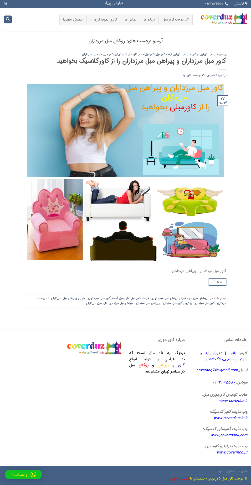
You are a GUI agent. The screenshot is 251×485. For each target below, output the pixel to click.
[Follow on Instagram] (6, 3)
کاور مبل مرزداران (96, 303)
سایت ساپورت (179, 478)
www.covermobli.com (228, 435)
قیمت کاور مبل (164, 54)
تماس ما (130, 19)
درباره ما (149, 19)
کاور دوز (187, 75)
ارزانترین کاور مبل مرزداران (210, 303)
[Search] (8, 19)
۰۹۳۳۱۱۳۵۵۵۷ (224, 382)
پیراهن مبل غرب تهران (213, 54)
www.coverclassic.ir (230, 418)
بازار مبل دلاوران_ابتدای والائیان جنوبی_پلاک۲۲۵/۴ (223, 356)
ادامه (217, 282)
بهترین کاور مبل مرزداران (176, 303)
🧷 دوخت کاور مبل (176, 19)
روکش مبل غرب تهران (187, 54)
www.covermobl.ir (232, 452)
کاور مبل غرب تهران (126, 54)
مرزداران (87, 54)
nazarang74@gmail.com (217, 370)
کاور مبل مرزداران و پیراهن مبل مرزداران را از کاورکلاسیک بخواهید (141, 61)
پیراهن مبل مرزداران (147, 303)
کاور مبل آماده (147, 54)
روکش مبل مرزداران (121, 303)
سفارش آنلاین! (72, 19)
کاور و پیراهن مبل (103, 54)
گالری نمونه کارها (103, 19)
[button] (23, 474)
